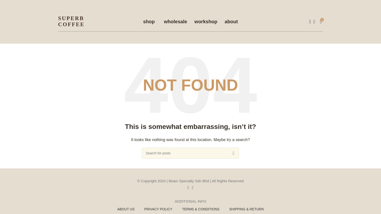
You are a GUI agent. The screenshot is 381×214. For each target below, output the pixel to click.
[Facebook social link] (188, 187)
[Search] (308, 21)
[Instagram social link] (192, 187)
